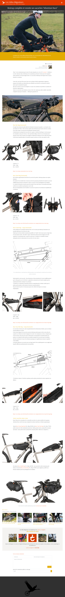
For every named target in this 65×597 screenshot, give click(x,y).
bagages (7, 511)
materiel (4, 511)
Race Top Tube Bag (39, 426)
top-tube (14, 511)
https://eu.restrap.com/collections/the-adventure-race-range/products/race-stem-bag (30, 223)
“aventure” (45, 72)
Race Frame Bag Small (21, 426)
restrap (11, 511)
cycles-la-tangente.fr (30, 547)
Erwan (46, 65)
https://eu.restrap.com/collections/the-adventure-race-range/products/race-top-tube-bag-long (32, 414)
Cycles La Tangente (41, 529)
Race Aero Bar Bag (25, 467)
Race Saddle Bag (21, 466)
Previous (9, 538)
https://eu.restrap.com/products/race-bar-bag (22, 171)
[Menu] (62, 3)
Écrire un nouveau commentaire (18, 553)
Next (56, 538)
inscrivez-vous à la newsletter (41, 505)
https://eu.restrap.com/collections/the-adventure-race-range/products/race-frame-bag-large (32, 322)
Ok (51, 571)
